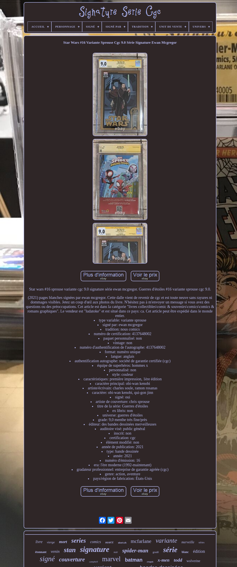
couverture (72, 559)
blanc (185, 552)
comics (95, 542)
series (78, 540)
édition (199, 551)
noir (116, 552)
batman (134, 560)
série (170, 550)
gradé (156, 552)
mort (63, 541)
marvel (111, 559)
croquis (150, 562)
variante (166, 540)
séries (201, 542)
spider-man (135, 550)
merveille (188, 542)
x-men (163, 560)
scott (109, 542)
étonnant (40, 552)
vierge (51, 542)
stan (70, 550)
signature (94, 549)
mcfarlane (141, 541)
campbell (93, 561)
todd (178, 560)
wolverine (193, 561)
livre (38, 542)
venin (55, 551)
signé (47, 559)
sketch (122, 543)
